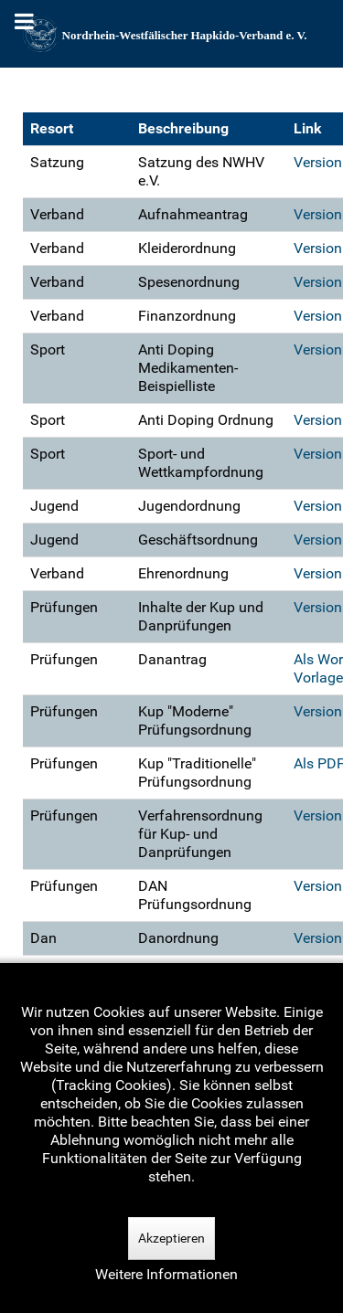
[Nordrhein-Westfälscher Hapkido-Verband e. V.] (171, 34)
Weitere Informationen (166, 1274)
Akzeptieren (171, 1238)
